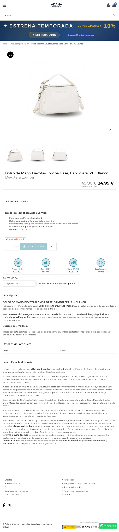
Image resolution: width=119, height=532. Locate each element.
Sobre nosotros (12, 483)
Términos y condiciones (76, 491)
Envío (7, 487)
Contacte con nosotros (16, 491)
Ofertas (8, 479)
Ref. (4, 278)
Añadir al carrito (33, 246)
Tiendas (68, 494)
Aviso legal (69, 479)
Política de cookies (73, 487)
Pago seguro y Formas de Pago (80, 483)
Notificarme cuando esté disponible (57, 283)
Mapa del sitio (12, 494)
